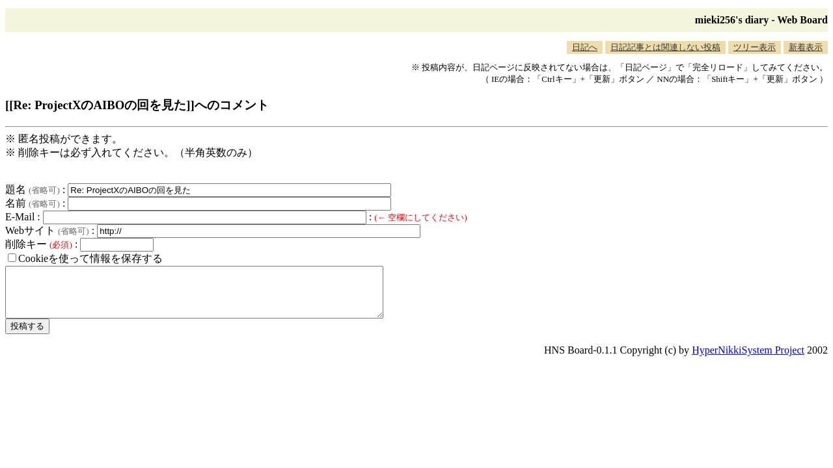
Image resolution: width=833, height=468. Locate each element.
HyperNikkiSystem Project (748, 359)
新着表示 (806, 47)
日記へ (584, 47)
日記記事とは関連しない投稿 (665, 47)
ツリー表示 (754, 47)
